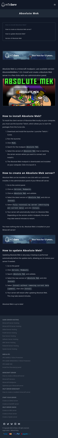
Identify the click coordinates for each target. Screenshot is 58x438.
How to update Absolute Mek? (15, 34)
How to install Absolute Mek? (15, 25)
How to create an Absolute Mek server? (18, 29)
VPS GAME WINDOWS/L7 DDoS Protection (16, 361)
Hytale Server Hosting (9, 349)
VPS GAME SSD (7, 364)
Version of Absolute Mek (13, 38)
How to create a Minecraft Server (13, 376)
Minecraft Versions (8, 379)
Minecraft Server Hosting (10, 323)
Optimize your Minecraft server (12, 386)
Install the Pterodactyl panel (11, 367)
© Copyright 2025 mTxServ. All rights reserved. (15, 428)
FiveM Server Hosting (9, 333)
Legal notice (5, 430)
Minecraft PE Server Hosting (11, 326)
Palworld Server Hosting (10, 346)
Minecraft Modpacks (9, 382)
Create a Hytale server (9, 417)
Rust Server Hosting (9, 336)
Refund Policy (15, 430)
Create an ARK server (9, 410)
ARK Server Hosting (8, 342)
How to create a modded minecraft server (16, 392)
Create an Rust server (9, 414)
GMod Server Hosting (9, 329)
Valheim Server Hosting (10, 339)
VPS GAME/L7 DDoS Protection (12, 357)
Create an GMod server (10, 401)
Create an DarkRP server (10, 404)
